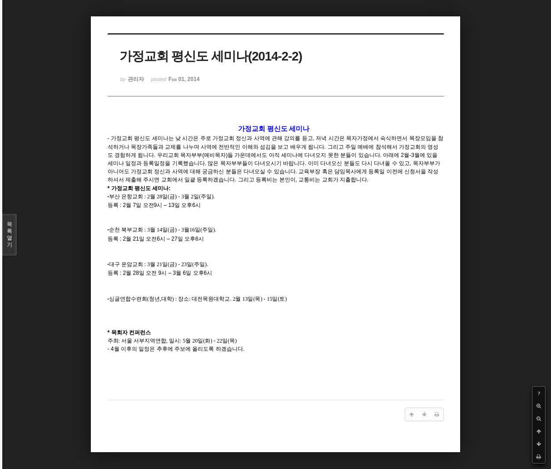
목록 (9, 234)
